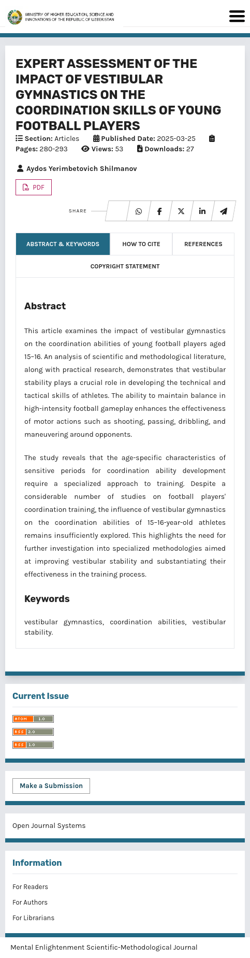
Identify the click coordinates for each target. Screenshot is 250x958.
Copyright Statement (125, 266)
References (203, 244)
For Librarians (33, 918)
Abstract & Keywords (62, 244)
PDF (38, 187)
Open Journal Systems (49, 825)
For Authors (30, 902)
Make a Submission (51, 786)
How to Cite (141, 244)
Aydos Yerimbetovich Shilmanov (76, 168)
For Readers (30, 887)
